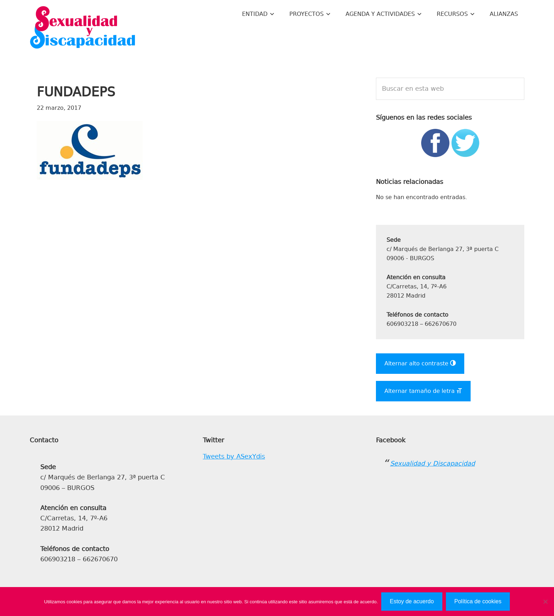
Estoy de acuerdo (412, 601)
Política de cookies (477, 601)
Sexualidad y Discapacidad (83, 28)
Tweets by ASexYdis (234, 456)
